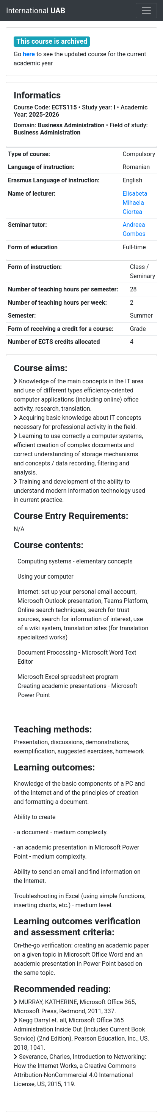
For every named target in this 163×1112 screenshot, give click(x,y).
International (35, 10)
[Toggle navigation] (146, 10)
